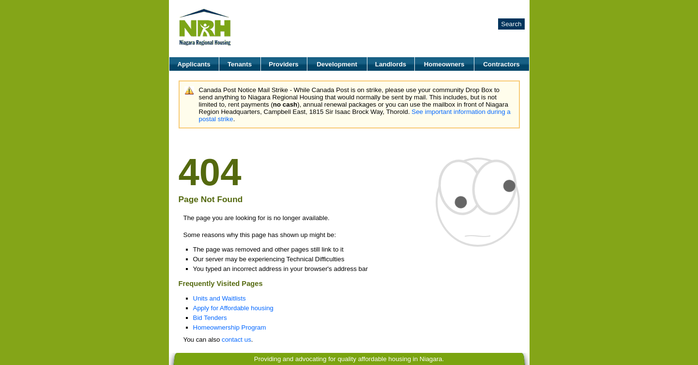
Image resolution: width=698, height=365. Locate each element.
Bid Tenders (210, 317)
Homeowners (444, 64)
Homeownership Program (229, 327)
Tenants (240, 64)
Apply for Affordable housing (233, 308)
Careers (475, 8)
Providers (284, 64)
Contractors (501, 64)
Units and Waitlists (219, 298)
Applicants (193, 64)
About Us (446, 8)
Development (337, 64)
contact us (236, 339)
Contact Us (509, 8)
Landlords (390, 64)
